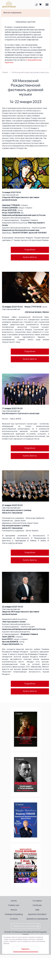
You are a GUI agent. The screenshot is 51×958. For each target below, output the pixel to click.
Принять (25, 949)
